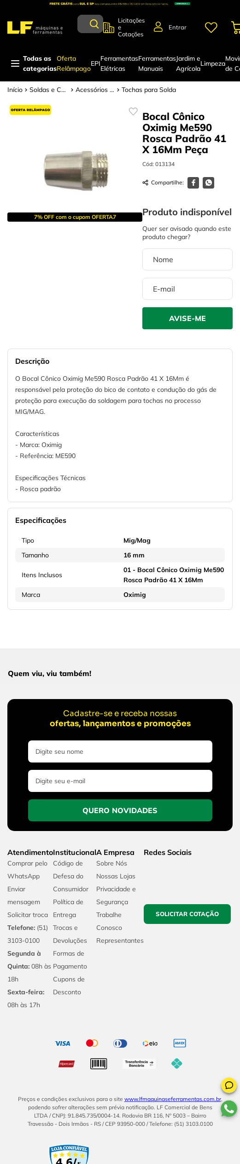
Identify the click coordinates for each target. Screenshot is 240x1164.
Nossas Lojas (115, 876)
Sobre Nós (111, 863)
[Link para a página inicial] (15, 89)
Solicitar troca (27, 915)
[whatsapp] (208, 183)
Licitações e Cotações (131, 27)
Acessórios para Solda (95, 89)
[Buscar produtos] (94, 24)
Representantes (120, 940)
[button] (229, 1087)
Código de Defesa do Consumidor (70, 876)
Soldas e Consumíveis (49, 89)
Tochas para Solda (149, 89)
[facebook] (193, 183)
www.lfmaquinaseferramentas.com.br (172, 1098)
